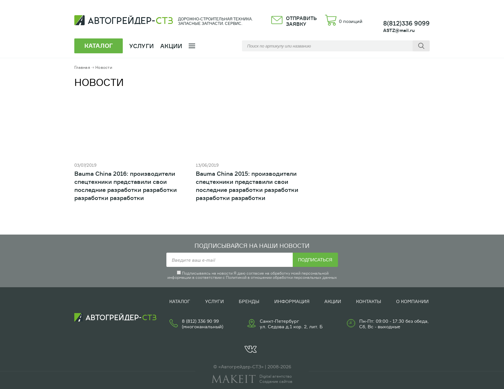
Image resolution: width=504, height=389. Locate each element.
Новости (103, 67)
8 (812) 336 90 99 (200, 321)
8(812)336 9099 (406, 23)
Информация (292, 301)
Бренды (249, 301)
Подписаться (315, 259)
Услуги (214, 301)
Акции (171, 45)
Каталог (179, 301)
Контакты (368, 301)
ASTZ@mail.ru (399, 30)
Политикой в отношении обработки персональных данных (281, 277)
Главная (82, 67)
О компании (412, 301)
